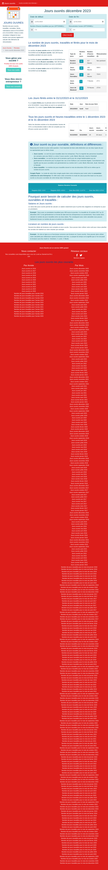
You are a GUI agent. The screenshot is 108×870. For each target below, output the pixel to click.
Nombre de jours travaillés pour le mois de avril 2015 (79, 682)
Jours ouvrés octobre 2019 (79, 436)
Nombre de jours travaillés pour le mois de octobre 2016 (79, 587)
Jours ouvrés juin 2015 (79, 553)
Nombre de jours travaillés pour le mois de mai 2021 (79, 739)
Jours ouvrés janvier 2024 (79, 320)
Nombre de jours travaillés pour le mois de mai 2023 (79, 793)
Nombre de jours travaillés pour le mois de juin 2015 (79, 687)
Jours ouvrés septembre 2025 (79, 275)
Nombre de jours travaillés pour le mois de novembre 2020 (79, 725)
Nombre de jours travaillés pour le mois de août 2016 (79, 583)
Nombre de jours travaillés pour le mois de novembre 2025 (79, 861)
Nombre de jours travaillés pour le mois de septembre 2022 (79, 775)
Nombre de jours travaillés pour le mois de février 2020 (79, 705)
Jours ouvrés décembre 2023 (79, 323)
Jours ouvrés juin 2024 (79, 309)
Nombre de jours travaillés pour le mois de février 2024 (79, 813)
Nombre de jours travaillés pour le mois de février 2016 (79, 569)
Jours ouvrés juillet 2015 (79, 551)
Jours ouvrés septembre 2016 (79, 519)
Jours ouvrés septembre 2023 (79, 329)
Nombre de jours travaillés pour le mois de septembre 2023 (79, 802)
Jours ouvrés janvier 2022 (79, 375)
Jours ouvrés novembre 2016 (79, 515)
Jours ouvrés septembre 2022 (79, 356)
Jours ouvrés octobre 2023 (79, 327)
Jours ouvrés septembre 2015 (79, 546)
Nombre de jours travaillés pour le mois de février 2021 (79, 732)
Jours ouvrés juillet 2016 (79, 524)
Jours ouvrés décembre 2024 (79, 295)
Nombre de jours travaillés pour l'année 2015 (29, 302)
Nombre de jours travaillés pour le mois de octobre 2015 (79, 696)
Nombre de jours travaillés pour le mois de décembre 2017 (79, 619)
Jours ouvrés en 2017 (29, 271)
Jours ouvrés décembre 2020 (79, 404)
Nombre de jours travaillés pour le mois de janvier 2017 (79, 594)
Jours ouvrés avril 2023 (79, 341)
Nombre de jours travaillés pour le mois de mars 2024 (79, 815)
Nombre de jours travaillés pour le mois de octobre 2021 (79, 750)
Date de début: (37, 17)
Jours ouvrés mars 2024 (79, 316)
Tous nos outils (13, 70)
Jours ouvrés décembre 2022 (79, 350)
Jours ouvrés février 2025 (79, 291)
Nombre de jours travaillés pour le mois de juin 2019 (79, 659)
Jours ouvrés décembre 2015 (79, 540)
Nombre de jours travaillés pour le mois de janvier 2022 (79, 757)
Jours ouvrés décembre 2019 (79, 431)
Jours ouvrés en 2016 (29, 268)
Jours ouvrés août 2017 (79, 494)
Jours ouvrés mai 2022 (79, 366)
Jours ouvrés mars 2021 (79, 397)
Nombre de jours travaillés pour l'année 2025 (29, 316)
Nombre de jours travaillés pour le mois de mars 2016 (79, 571)
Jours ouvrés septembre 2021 (79, 384)
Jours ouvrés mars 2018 (79, 479)
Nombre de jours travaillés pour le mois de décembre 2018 (79, 646)
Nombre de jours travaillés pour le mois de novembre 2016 (79, 589)
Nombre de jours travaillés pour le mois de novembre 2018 (79, 644)
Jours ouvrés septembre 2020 (79, 411)
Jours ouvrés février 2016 (79, 535)
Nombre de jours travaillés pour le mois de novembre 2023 (79, 806)
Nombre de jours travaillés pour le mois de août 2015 (79, 691)
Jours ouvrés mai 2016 (79, 528)
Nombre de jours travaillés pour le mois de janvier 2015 (79, 675)
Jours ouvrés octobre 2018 (79, 463)
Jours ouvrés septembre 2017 (79, 492)
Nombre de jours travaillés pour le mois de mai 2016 (79, 576)
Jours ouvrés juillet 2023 (79, 334)
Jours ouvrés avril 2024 (79, 314)
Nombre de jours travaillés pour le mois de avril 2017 (79, 601)
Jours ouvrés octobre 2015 (79, 544)
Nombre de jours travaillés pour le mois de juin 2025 (79, 849)
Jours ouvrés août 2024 (79, 305)
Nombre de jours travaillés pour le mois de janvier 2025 (79, 838)
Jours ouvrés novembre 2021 (79, 379)
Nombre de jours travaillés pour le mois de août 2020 (79, 718)
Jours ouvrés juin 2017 (79, 499)
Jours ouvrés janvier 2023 (79, 347)
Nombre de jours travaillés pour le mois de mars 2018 (79, 626)
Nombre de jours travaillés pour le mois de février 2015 (79, 678)
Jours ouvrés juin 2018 (79, 472)
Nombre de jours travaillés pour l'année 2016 (29, 293)
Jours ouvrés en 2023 (29, 286)
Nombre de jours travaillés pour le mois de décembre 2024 (79, 836)
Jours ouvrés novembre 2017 (79, 488)
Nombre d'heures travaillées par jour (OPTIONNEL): (47, 26)
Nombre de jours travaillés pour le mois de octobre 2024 (79, 831)
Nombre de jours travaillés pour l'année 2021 (29, 307)
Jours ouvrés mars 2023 (79, 343)
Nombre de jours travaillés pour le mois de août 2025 (79, 854)
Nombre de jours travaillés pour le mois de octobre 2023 (79, 804)
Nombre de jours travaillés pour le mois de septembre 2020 (79, 721)
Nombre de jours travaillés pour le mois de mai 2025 (79, 847)
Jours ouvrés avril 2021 (79, 395)
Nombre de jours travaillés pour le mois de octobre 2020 (79, 723)
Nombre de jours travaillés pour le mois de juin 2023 (79, 795)
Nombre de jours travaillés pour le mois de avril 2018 (79, 628)
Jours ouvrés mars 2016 (79, 533)
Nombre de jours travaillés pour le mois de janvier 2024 (79, 811)
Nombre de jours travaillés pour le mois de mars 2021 (79, 734)
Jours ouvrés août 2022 (79, 359)
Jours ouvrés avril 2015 (79, 558)
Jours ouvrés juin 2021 (79, 390)
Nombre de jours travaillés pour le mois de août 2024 (79, 827)
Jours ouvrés (8, 3)
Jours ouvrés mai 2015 (79, 556)
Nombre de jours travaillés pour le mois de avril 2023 (79, 791)
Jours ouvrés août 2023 (79, 332)
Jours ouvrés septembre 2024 (79, 302)
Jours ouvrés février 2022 (79, 372)
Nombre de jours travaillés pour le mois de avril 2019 (79, 655)
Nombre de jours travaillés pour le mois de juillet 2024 (79, 824)
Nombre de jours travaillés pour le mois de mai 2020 (79, 712)
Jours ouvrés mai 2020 (79, 420)
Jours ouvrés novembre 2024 (79, 298)
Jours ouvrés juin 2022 (79, 363)
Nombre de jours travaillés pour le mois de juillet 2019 (79, 662)
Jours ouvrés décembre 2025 (79, 268)
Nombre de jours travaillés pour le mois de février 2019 (79, 650)
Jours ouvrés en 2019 (29, 275)
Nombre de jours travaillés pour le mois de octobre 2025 (79, 858)
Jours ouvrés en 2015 (29, 277)
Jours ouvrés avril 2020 (79, 422)
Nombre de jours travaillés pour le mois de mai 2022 (79, 766)
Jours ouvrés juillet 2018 (79, 470)
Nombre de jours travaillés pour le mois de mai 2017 (79, 603)
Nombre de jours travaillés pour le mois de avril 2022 (79, 763)
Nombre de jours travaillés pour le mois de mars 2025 (79, 843)
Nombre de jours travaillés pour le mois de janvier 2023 (79, 784)
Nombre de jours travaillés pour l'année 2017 (29, 295)
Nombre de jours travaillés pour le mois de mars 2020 (79, 707)
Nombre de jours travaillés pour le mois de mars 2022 (79, 761)
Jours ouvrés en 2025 (29, 291)
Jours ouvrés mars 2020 (79, 424)
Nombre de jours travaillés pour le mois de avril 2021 (79, 736)
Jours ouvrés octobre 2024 (79, 300)
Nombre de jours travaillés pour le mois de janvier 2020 (79, 702)
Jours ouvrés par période (28, 3)
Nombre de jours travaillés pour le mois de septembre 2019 (79, 666)
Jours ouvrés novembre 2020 (79, 406)
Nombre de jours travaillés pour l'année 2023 (29, 311)
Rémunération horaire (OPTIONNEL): (81, 26)
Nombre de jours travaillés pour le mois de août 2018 (79, 637)
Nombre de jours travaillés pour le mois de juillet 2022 (79, 770)
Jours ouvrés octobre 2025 (79, 273)
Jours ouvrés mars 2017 (79, 506)
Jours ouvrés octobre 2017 (79, 490)
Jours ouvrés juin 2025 (79, 282)
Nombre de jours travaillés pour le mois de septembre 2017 (79, 612)
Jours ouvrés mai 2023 (79, 338)
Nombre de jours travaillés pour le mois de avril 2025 (79, 845)
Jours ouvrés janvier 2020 (79, 429)
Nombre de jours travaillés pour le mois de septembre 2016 (79, 585)
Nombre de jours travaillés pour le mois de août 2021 (79, 745)
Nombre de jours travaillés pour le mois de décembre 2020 (79, 727)
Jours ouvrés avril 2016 (79, 531)
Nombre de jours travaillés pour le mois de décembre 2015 (79, 700)
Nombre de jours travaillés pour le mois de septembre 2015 (79, 693)
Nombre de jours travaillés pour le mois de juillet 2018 (79, 635)
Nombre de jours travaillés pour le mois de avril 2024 (79, 818)
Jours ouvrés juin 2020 (79, 418)
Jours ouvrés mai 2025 (79, 284)
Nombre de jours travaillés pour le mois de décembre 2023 (79, 809)
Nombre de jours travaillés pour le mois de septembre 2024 (79, 829)
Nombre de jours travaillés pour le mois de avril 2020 (79, 709)
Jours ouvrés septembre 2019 (79, 438)
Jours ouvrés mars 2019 (79, 451)
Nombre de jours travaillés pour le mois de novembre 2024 (79, 834)
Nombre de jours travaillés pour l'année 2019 (29, 300)
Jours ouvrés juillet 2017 (79, 497)
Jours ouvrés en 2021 (29, 282)
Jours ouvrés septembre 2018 (79, 465)
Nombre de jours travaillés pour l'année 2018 (29, 298)
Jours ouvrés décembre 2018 (79, 458)
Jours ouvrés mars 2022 (79, 370)
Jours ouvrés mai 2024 (79, 311)
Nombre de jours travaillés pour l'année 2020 (29, 305)
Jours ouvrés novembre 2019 (79, 433)
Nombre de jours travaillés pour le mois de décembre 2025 (79, 863)
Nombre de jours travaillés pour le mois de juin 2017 (79, 605)
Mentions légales (79, 258)
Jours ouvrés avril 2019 (79, 449)
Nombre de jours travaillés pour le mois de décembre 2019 (79, 673)
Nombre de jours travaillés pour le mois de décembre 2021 (79, 754)
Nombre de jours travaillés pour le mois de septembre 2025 (79, 856)
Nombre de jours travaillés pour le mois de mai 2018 (79, 630)
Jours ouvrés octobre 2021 (79, 381)
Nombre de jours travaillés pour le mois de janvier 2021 (79, 730)
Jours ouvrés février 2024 (79, 318)
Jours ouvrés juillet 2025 (79, 280)
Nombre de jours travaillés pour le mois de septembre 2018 (79, 639)
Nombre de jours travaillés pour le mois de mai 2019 (79, 657)
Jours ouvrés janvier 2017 (79, 510)
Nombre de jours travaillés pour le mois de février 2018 (79, 623)
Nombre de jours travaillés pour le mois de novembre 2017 (79, 617)
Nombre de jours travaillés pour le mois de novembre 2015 (79, 698)
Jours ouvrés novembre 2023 (79, 325)
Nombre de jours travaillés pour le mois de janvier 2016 (79, 567)
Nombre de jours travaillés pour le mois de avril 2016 (79, 574)
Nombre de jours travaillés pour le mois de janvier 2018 (79, 621)
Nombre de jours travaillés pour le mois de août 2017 (79, 610)
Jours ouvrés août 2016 (79, 522)
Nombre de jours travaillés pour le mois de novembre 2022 (79, 779)
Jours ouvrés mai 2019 (79, 447)
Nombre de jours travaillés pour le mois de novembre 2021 (79, 752)
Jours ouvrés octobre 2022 (79, 354)
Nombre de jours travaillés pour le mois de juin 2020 (79, 714)
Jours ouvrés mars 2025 (79, 289)
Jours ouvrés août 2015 (79, 549)
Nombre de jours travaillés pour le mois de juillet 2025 (79, 852)
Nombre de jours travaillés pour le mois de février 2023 (79, 786)
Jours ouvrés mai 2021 (79, 393)
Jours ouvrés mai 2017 (79, 501)
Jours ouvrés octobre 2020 (79, 409)
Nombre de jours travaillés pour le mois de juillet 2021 (79, 743)
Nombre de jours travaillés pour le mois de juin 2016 (79, 578)
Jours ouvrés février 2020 (79, 427)
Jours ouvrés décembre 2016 (79, 512)
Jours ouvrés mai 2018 (79, 474)
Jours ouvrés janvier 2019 (79, 456)
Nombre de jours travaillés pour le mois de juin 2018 (79, 632)
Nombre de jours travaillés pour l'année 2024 (29, 314)
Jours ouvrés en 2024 (29, 289)
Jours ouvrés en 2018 (29, 273)
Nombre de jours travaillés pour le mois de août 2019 (79, 664)
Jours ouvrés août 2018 (79, 467)
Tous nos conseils (13, 86)
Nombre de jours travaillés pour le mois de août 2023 (79, 800)
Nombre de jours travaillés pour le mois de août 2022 (79, 773)
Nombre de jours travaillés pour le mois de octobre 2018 (79, 641)
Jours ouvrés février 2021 (79, 400)
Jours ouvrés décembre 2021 (79, 377)
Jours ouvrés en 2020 (29, 280)
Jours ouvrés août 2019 (79, 440)
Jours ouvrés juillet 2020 (79, 415)
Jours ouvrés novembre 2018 (79, 461)
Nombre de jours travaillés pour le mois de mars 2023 (79, 788)
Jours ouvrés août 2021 (79, 386)
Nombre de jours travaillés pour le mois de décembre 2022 (79, 782)
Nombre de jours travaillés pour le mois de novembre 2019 (79, 671)
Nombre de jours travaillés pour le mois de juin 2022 (79, 768)
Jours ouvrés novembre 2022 (79, 352)
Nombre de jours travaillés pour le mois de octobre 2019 (79, 668)
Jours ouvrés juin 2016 (79, 526)
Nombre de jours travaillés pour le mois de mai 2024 (79, 820)
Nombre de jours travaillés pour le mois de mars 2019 (79, 653)
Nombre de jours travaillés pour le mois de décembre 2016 (79, 592)
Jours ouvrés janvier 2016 (79, 537)
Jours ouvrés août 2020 (79, 413)
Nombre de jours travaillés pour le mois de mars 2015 (79, 680)
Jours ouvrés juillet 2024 (79, 307)
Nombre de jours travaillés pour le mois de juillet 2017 (79, 607)
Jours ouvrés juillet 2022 (79, 361)
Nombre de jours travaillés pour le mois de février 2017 (79, 596)
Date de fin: (74, 17)
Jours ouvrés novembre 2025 (79, 271)
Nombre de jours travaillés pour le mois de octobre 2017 (79, 614)
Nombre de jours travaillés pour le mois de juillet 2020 (79, 716)
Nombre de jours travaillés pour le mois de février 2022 (79, 759)
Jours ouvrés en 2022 (29, 284)
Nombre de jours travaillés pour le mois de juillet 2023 (79, 797)
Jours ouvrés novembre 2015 (79, 542)
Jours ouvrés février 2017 (79, 508)
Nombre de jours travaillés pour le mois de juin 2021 (79, 741)
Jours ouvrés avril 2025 (79, 286)
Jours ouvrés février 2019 (79, 454)
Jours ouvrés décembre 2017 (79, 485)
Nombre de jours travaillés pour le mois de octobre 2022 (79, 777)
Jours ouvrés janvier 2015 (79, 565)
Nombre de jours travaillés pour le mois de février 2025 (79, 840)
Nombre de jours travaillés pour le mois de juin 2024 (79, 822)
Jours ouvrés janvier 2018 (79, 483)
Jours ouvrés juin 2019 (79, 445)
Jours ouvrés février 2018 (79, 481)
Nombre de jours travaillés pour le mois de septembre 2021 (79, 748)
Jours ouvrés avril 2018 (79, 476)
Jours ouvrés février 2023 (79, 345)
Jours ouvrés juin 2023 (79, 336)
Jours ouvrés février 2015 (79, 562)
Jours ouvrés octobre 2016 (79, 517)
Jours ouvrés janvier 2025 (79, 293)
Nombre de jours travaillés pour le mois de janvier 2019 (79, 648)
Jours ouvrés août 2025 (79, 277)
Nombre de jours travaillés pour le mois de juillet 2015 (79, 689)
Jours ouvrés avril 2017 (79, 503)
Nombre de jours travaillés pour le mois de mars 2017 (79, 598)
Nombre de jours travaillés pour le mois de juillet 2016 (79, 580)
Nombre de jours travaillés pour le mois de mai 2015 (79, 684)
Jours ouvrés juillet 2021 (79, 388)
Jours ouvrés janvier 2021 (79, 402)
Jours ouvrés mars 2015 (79, 560)
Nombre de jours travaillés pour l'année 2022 (29, 309)
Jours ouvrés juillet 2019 (79, 442)
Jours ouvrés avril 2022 (79, 368)
